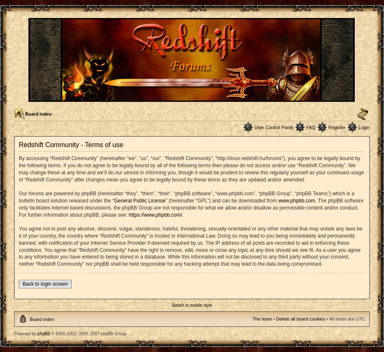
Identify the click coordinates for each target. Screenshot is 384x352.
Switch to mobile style (192, 305)
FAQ (310, 127)
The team (262, 318)
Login (364, 127)
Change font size (363, 114)
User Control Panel (273, 127)
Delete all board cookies (300, 318)
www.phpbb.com (296, 201)
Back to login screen (45, 284)
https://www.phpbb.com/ (155, 215)
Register (337, 127)
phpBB (44, 333)
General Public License (139, 201)
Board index (38, 113)
